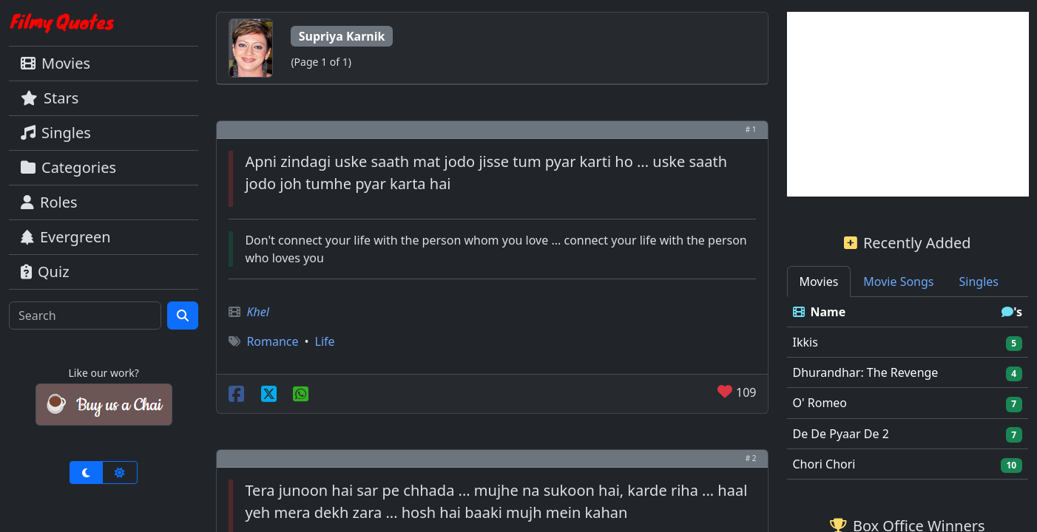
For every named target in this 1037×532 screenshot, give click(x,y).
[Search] (85, 315)
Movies (55, 63)
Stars (49, 98)
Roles (49, 202)
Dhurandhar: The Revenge (866, 372)
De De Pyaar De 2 (841, 434)
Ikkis (805, 342)
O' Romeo (820, 403)
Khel (257, 312)
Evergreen (66, 237)
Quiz (45, 272)
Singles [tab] (979, 281)
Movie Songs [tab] (898, 281)
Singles (56, 133)
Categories (68, 167)
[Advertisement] (908, 104)
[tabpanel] (908, 388)
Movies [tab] (819, 281)
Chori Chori (824, 464)
